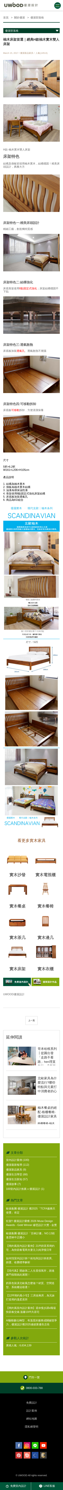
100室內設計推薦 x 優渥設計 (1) (25, 1189)
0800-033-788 (31, 1388)
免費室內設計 (16, 1486)
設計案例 (31, 1410)
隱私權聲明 (31, 1426)
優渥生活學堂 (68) (17, 1174)
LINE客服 (47, 1486)
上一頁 (31, 1020)
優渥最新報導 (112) (17, 1164)
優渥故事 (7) (13, 1184)
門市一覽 (31, 1377)
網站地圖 (31, 1418)
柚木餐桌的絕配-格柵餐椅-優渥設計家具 (47, 1112)
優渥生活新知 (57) (17, 1179)
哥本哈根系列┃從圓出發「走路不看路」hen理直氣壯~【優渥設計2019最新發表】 (47, 1061)
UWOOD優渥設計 (14, 994)
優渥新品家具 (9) (16, 1169)
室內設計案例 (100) (17, 1160)
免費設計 (31, 1402)
